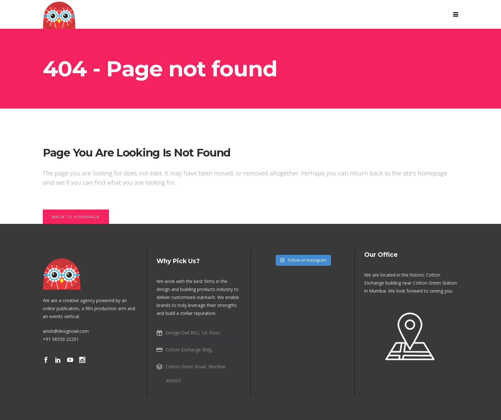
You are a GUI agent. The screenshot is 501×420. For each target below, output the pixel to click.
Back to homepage (76, 216)
